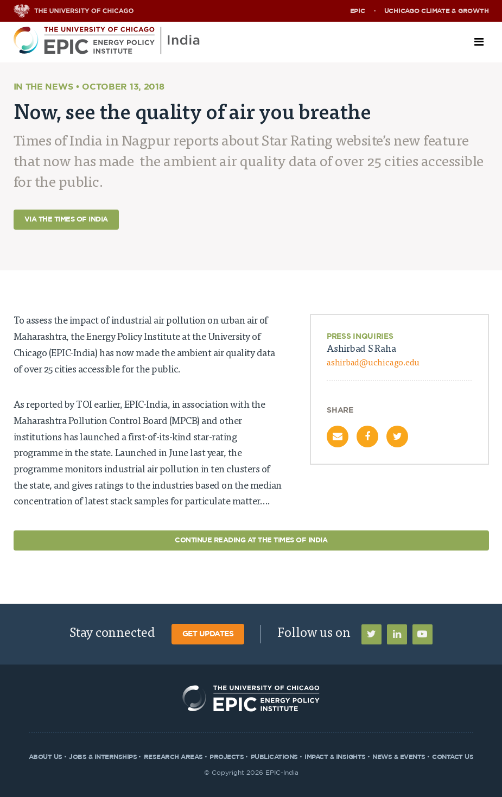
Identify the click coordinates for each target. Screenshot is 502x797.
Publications (274, 757)
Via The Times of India (66, 219)
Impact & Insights (335, 757)
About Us (45, 757)
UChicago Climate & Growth (436, 11)
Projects (226, 757)
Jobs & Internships (103, 757)
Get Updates (208, 634)
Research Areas (173, 757)
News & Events (398, 757)
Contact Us (452, 757)
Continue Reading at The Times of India (251, 540)
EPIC (357, 11)
